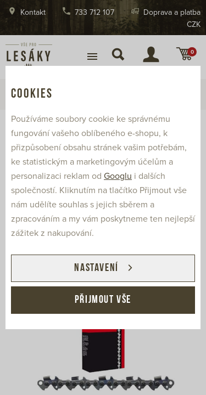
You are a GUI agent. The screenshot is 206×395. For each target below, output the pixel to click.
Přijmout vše (103, 300)
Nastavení (96, 268)
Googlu (118, 176)
